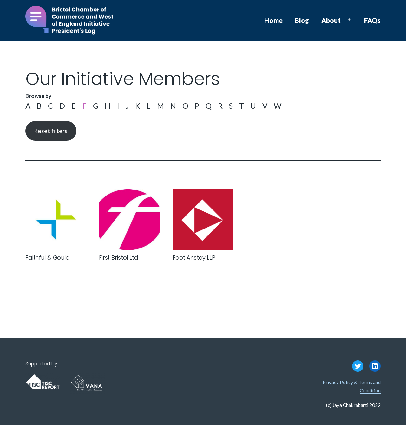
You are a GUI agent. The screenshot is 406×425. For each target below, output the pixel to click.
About (331, 20)
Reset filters (51, 130)
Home (273, 20)
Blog (302, 20)
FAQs (372, 20)
